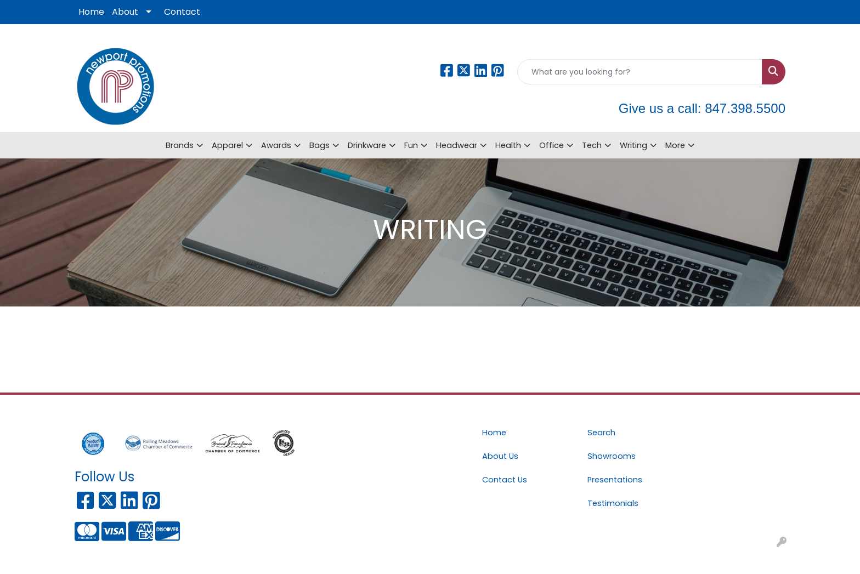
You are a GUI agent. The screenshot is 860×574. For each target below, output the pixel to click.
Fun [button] (411, 145)
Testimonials (612, 503)
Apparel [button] (227, 145)
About (125, 11)
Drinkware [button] (367, 145)
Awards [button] (276, 145)
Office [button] (551, 145)
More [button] (675, 145)
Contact (182, 11)
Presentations (614, 479)
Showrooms (611, 456)
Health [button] (508, 145)
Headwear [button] (456, 145)
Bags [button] (319, 145)
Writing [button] (633, 145)
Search (601, 432)
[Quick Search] (639, 71)
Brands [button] (180, 145)
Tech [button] (592, 145)
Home (91, 11)
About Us (500, 456)
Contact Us (504, 479)
